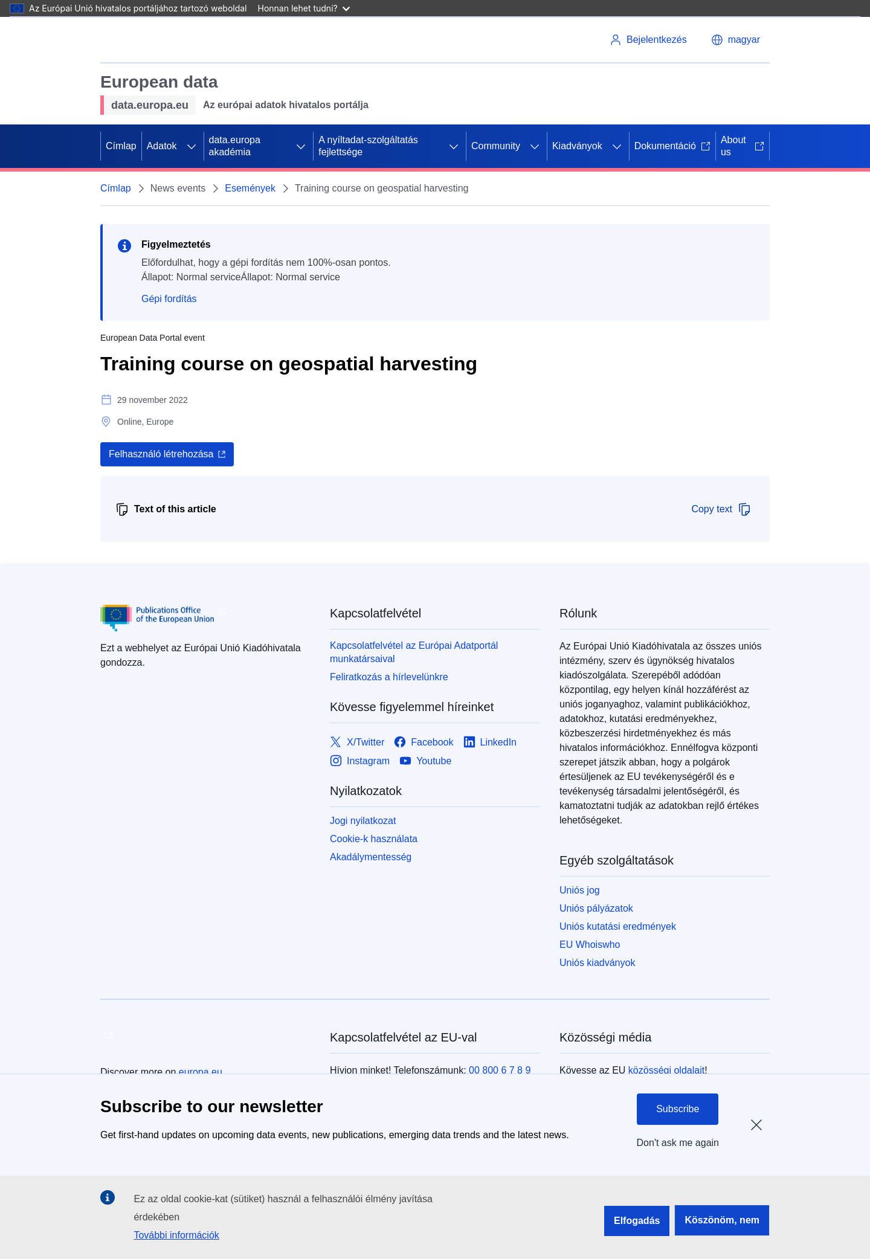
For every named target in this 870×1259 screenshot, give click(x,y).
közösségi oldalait (666, 1070)
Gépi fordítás (169, 299)
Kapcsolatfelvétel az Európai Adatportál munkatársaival (414, 652)
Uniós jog (579, 890)
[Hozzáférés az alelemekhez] (191, 146)
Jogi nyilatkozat (363, 821)
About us (742, 146)
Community (495, 146)
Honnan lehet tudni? (304, 8)
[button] (735, 40)
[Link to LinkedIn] (490, 742)
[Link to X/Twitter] (357, 742)
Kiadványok (577, 146)
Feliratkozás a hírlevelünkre (389, 677)
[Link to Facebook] (423, 742)
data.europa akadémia (234, 146)
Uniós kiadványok (597, 963)
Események (250, 188)
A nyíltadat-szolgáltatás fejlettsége (368, 146)
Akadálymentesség (370, 857)
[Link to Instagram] (360, 761)
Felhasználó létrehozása (161, 454)
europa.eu (200, 1072)
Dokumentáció (672, 146)
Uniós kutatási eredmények (617, 926)
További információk (176, 1235)
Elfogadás (637, 1221)
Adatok (162, 146)
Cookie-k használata (373, 839)
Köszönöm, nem (722, 1220)
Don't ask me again (678, 1143)
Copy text (721, 509)
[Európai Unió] (143, 40)
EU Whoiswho (589, 944)
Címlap (121, 146)
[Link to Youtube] (425, 761)
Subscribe (677, 1109)
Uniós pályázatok (596, 908)
